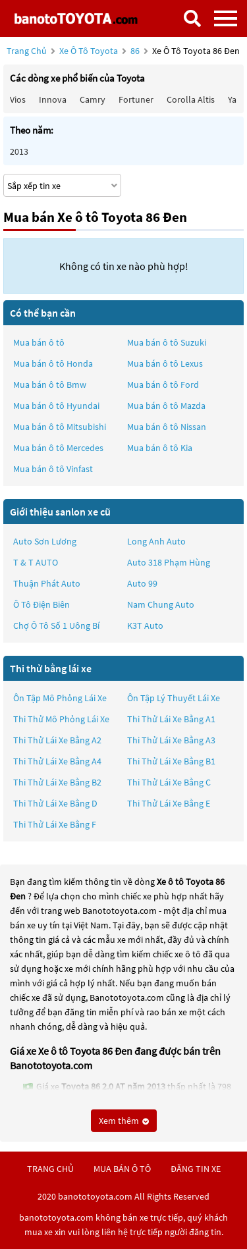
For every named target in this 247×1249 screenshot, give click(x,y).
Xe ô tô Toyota (88, 51)
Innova (53, 99)
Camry (92, 99)
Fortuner (136, 99)
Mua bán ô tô (39, 342)
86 (136, 51)
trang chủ (50, 1169)
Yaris (237, 99)
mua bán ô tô (122, 1169)
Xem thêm (124, 1121)
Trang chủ (27, 51)
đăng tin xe (196, 1169)
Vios (18, 99)
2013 (19, 151)
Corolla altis (191, 99)
